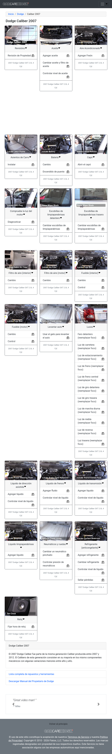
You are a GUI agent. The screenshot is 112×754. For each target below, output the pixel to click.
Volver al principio (58, 724)
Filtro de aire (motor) (54, 273)
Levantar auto (55, 327)
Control (81, 287)
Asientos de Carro (20, 157)
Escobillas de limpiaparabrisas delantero (56, 214)
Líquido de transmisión (90, 483)
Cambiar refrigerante (88, 562)
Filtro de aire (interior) (20, 273)
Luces (90, 327)
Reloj (19, 619)
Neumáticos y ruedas (55, 544)
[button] (13, 704)
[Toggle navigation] (104, 4)
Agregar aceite (50, 55)
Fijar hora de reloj (17, 626)
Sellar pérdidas (85, 579)
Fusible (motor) (20, 327)
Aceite (55, 48)
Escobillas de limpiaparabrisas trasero (91, 213)
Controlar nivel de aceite (55, 73)
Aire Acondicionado (90, 48)
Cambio (47, 164)
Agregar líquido (15, 494)
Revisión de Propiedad (19, 55)
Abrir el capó (84, 164)
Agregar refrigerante (88, 555)
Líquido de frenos (55, 483)
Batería (54, 157)
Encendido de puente (53, 171)
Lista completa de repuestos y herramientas (31, 674)
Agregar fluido (50, 490)
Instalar (11, 164)
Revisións (20, 48)
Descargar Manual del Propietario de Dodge (31, 681)
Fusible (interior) (89, 273)
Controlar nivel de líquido (20, 501)
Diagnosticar (14, 222)
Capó (89, 157)
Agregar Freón (85, 55)
